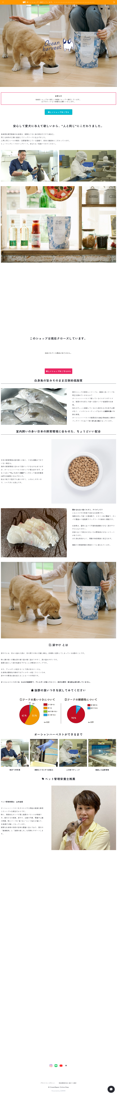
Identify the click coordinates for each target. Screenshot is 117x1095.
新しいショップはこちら (58, 112)
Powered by (58, 1091)
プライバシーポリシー (47, 1083)
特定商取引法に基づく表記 (68, 1083)
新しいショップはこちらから (58, 371)
